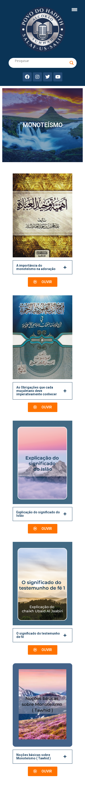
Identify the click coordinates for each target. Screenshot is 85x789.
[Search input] (41, 60)
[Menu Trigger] (74, 9)
